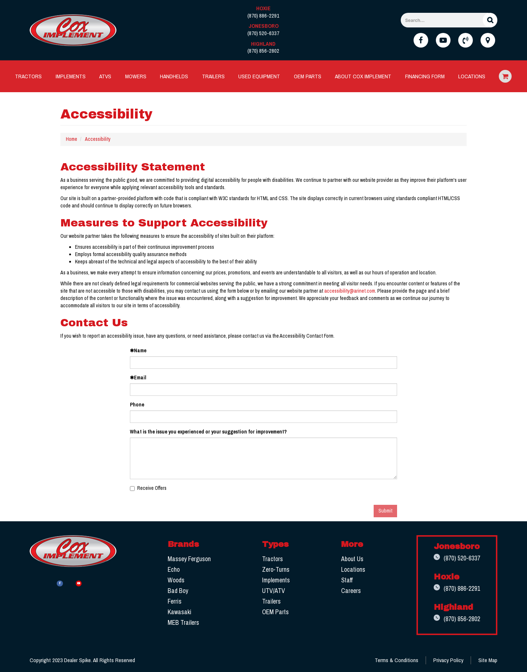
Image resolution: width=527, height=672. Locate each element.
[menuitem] (28, 76)
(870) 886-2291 (455, 589)
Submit (385, 510)
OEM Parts (307, 76)
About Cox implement (363, 76)
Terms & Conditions (396, 661)
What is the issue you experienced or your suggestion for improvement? (208, 431)
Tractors (28, 76)
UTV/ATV (271, 590)
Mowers (135, 76)
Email (138, 377)
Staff (344, 580)
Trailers (213, 76)
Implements (71, 76)
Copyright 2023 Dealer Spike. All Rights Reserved (82, 661)
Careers (348, 590)
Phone (137, 404)
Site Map (487, 661)
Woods (175, 580)
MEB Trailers (182, 622)
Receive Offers (148, 488)
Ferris (174, 601)
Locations (471, 76)
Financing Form (425, 76)
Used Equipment (259, 76)
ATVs (105, 76)
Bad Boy (177, 590)
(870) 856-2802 (455, 620)
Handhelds (174, 76)
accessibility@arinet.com (349, 291)
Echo (173, 569)
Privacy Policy (448, 661)
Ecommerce (505, 76)
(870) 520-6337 (455, 558)
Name (138, 350)
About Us (350, 559)
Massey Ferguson (188, 559)
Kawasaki (179, 612)
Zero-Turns (274, 569)
